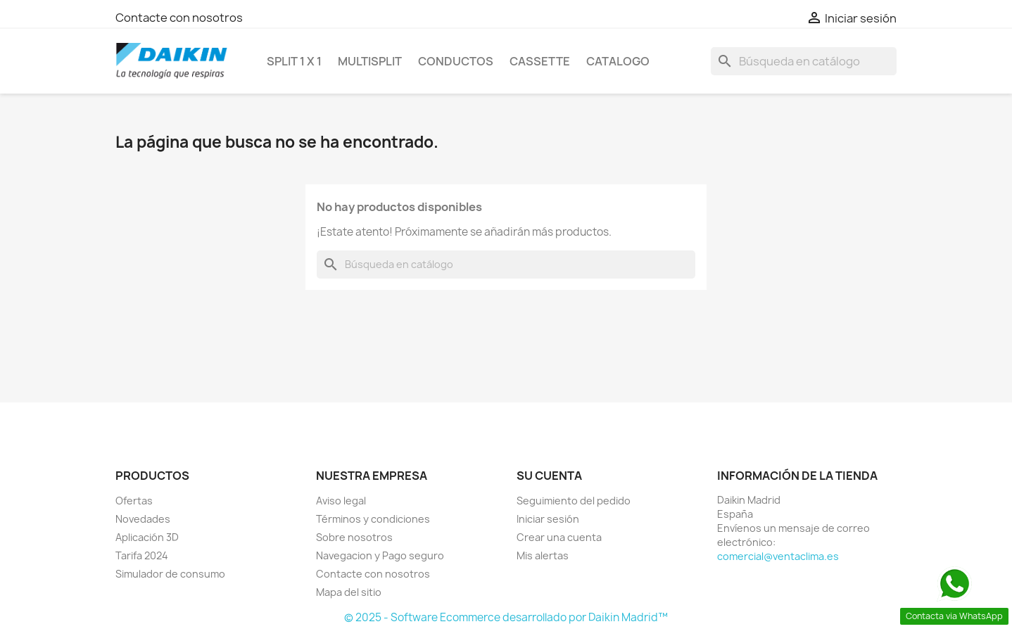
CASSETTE (540, 61)
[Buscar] (804, 61)
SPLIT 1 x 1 (294, 61)
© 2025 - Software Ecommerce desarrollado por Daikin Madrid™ (506, 617)
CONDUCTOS (455, 61)
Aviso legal (341, 500)
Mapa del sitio (348, 592)
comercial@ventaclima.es (778, 556)
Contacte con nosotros (179, 17)
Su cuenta (549, 475)
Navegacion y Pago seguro (380, 555)
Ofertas (134, 500)
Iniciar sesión (548, 519)
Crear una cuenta (559, 537)
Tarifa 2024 (141, 555)
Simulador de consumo (170, 573)
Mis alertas (543, 555)
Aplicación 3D (147, 537)
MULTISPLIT (370, 61)
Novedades (142, 519)
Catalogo (618, 61)
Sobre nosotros (354, 537)
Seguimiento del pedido (574, 500)
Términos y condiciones (373, 519)
